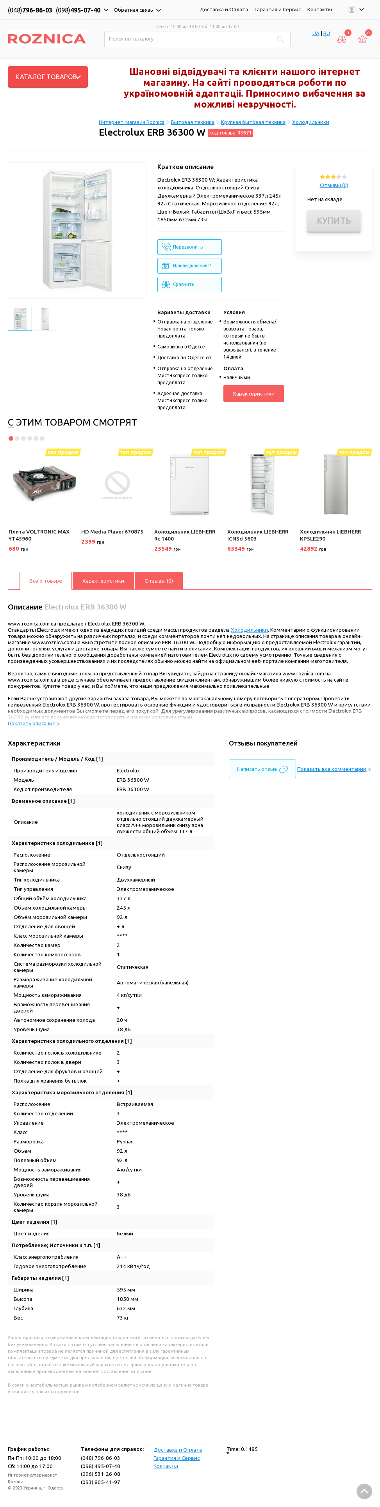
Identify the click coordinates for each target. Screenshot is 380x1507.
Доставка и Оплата (224, 9)
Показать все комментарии (334, 769)
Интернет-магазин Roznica (131, 122)
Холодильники (310, 122)
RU (326, 33)
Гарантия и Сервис (278, 9)
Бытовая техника (192, 122)
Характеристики (254, 393)
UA (315, 33)
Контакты (319, 9)
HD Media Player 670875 (112, 531)
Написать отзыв (262, 770)
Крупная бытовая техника (253, 122)
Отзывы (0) (334, 185)
